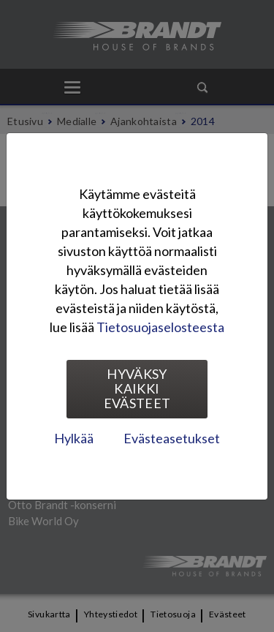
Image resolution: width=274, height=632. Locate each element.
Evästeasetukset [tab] (171, 438)
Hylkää (74, 438)
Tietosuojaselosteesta (160, 327)
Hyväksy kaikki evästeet (137, 388)
